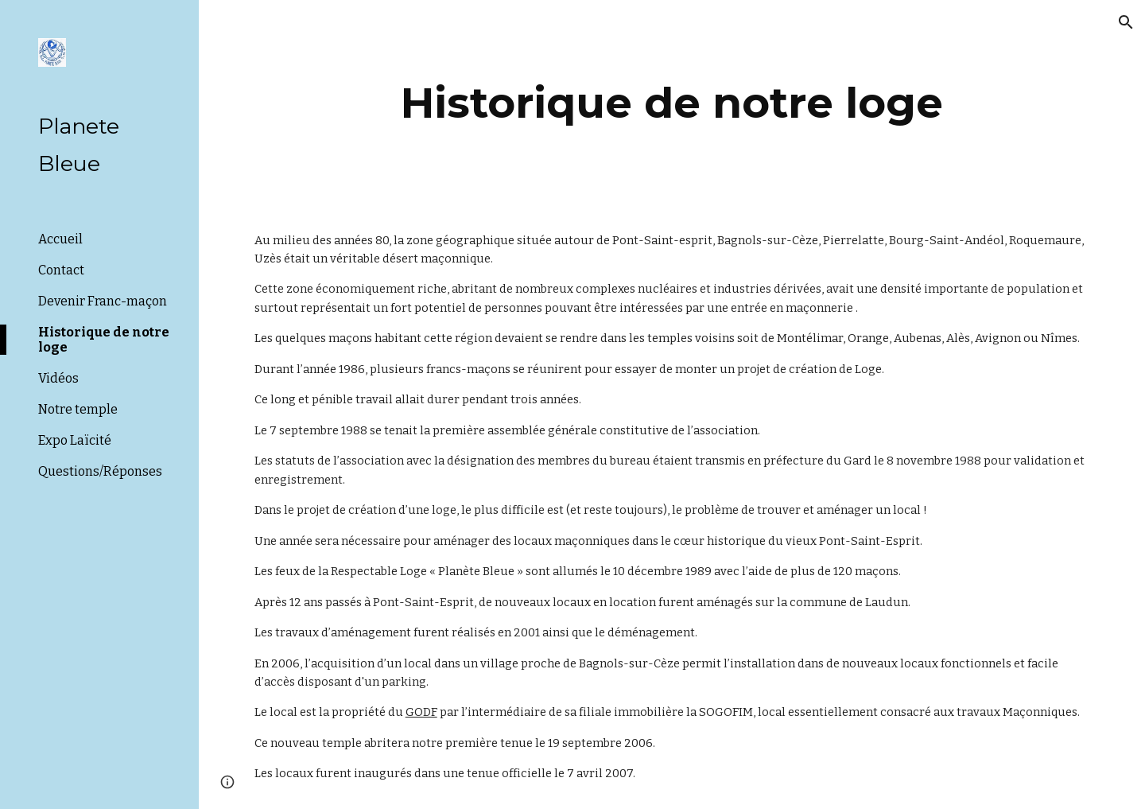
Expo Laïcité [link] (74, 440)
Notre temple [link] (78, 409)
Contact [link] (61, 270)
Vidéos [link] (58, 378)
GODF (421, 712)
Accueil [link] (60, 239)
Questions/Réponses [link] (100, 471)
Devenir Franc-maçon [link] (102, 301)
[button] (1126, 22)
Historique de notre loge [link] (103, 340)
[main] (672, 103)
